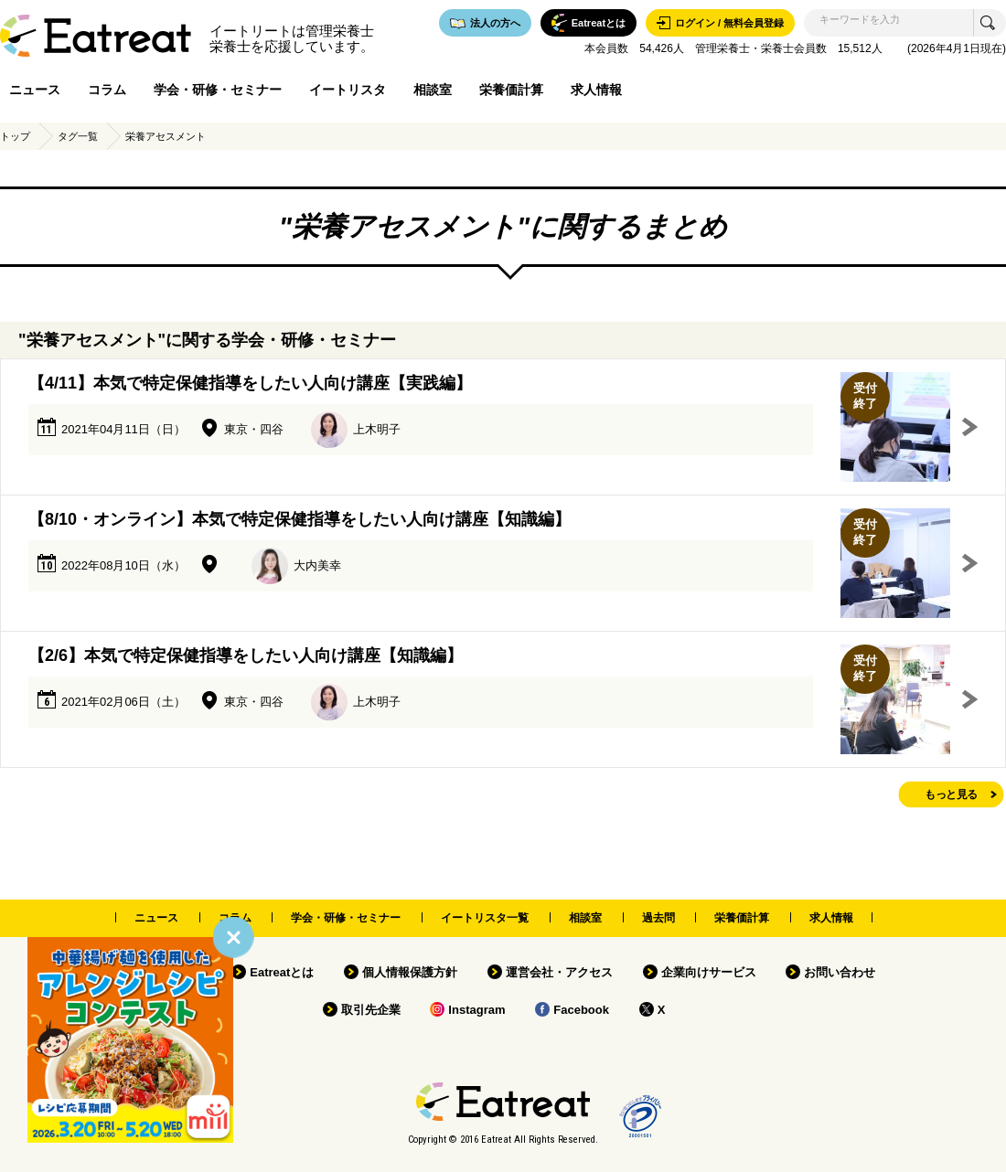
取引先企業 (371, 1010)
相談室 (432, 89)
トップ (15, 136)
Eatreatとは (282, 972)
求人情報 (596, 89)
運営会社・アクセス (559, 972)
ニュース (34, 89)
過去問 (658, 917)
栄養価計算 (511, 89)
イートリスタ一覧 (485, 917)
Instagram (476, 1010)
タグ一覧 (78, 136)
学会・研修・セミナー (218, 89)
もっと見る (951, 794)
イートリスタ (347, 89)
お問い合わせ (839, 972)
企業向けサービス (708, 972)
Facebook (581, 1010)
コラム (107, 89)
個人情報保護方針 (409, 972)
